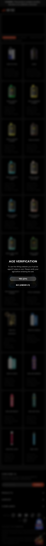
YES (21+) (23, 279)
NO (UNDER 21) (23, 285)
